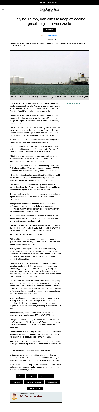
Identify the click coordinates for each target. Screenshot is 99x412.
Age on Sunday (51, 2)
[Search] (96, 10)
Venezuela (16, 382)
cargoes (31, 376)
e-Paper (43, 2)
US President (52, 382)
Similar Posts (75, 103)
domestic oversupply (34, 382)
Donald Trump (35, 388)
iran (20, 376)
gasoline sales (46, 376)
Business (49, 29)
